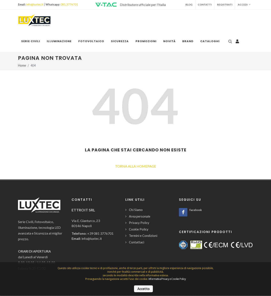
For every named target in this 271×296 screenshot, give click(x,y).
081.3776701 (69, 4)
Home (22, 65)
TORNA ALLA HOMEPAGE (135, 166)
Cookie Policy (138, 229)
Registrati (224, 4)
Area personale (139, 216)
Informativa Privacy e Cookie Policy (167, 279)
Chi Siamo (136, 210)
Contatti (205, 4)
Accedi (244, 5)
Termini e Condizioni (143, 235)
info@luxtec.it (34, 4)
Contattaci (136, 242)
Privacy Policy (139, 223)
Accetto (143, 288)
